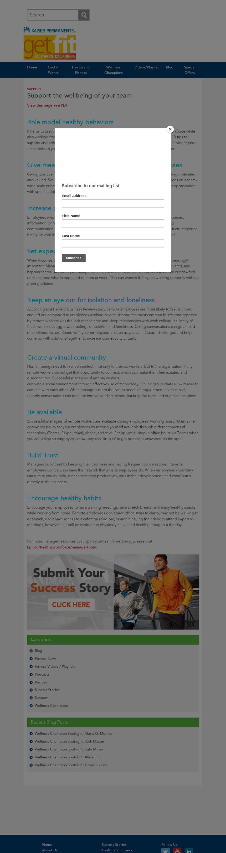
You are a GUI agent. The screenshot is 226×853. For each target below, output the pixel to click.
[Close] (170, 129)
